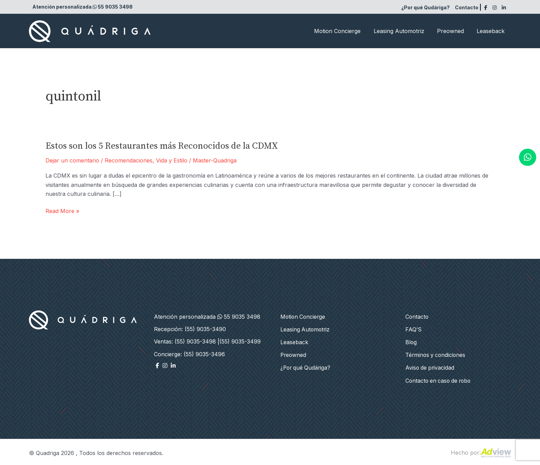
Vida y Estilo (171, 160)
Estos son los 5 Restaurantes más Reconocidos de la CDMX (161, 146)
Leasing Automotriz (403, 31)
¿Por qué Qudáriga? (425, 7)
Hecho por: (481, 450)
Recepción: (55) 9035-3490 (190, 329)
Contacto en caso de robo (439, 379)
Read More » (62, 211)
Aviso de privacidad (430, 366)
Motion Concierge (344, 31)
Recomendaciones (129, 160)
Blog (411, 341)
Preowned (453, 31)
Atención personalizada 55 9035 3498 (82, 7)
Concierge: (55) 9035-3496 (189, 354)
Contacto (466, 7)
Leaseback (492, 31)
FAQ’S (413, 329)
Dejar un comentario (72, 160)
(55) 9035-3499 (240, 341)
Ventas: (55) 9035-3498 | (186, 341)
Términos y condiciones (436, 354)
